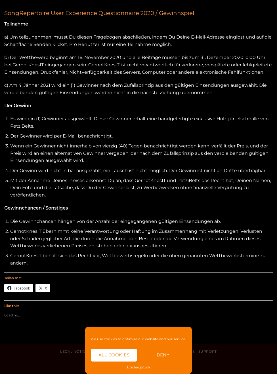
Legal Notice (74, 351)
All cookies (113, 355)
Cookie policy (138, 367)
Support (207, 351)
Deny (163, 355)
